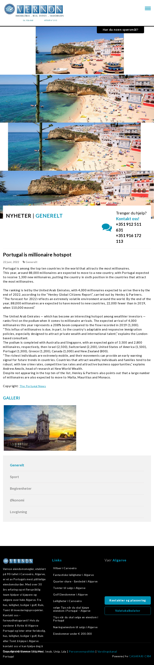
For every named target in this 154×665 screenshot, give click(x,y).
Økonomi (17, 500)
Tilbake (127, 654)
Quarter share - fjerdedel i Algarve (75, 581)
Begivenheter (21, 488)
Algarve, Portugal (128, 580)
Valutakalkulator (127, 610)
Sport (14, 477)
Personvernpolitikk (82, 651)
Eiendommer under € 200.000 (72, 633)
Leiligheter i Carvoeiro (67, 601)
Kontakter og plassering (127, 600)
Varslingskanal (107, 651)
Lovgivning (18, 512)
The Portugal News (32, 386)
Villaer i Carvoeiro (65, 568)
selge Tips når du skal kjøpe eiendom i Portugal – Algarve (71, 609)
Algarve (119, 560)
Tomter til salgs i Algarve (69, 588)
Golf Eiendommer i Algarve (70, 594)
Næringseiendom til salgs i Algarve (75, 627)
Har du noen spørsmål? (120, 29)
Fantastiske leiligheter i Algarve (73, 574)
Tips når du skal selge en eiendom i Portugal (75, 619)
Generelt (17, 465)
